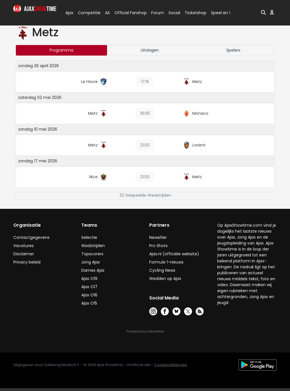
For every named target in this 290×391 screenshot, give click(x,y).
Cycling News (162, 270)
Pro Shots (158, 245)
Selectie (89, 237)
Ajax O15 (89, 303)
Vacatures (23, 245)
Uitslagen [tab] (150, 50)
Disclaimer (23, 254)
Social (173, 13)
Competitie (87, 13)
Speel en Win (223, 13)
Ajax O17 (89, 287)
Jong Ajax (90, 262)
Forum (157, 13)
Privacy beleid (26, 262)
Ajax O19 (89, 278)
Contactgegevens (31, 237)
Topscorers (92, 254)
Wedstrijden (93, 245)
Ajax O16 (89, 295)
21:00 (145, 145)
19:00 (145, 113)
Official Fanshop (127, 13)
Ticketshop (195, 13)
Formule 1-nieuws (166, 262)
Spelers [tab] (233, 50)
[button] (263, 12)
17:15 (145, 81)
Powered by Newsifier (145, 331)
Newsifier (158, 237)
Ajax (68, 13)
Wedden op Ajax (165, 278)
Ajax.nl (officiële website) (174, 254)
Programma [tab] (61, 50)
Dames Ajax (93, 270)
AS (107, 13)
